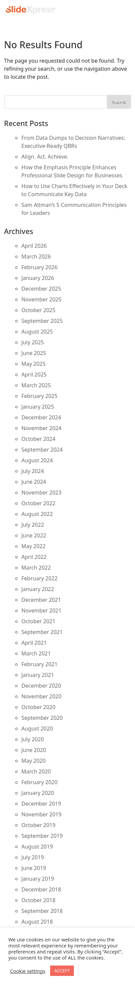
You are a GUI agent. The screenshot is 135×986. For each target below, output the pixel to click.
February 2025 (39, 396)
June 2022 (33, 535)
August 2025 (37, 331)
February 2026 (39, 267)
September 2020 (42, 717)
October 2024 (38, 439)
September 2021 (42, 632)
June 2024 (33, 481)
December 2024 (41, 417)
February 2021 (39, 664)
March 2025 (36, 385)
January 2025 (37, 406)
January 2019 (37, 878)
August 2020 (37, 728)
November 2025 (41, 299)
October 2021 (38, 621)
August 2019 (37, 846)
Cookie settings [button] (27, 971)
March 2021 (36, 653)
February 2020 (39, 782)
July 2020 (32, 739)
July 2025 (32, 342)
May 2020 (33, 760)
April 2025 (34, 374)
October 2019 (38, 825)
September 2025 (42, 321)
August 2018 (37, 921)
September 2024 (42, 449)
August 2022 (37, 514)
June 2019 (33, 868)
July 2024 (32, 471)
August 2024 (37, 460)
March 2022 (36, 567)
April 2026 (34, 245)
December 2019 (41, 803)
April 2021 (34, 642)
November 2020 (41, 696)
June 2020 (33, 750)
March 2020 (36, 771)
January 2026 (37, 278)
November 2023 (41, 492)
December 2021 (41, 599)
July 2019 (32, 857)
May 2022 (33, 546)
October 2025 (38, 310)
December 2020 (41, 685)
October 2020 (38, 707)
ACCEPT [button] (62, 971)
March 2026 (36, 256)
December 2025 (41, 288)
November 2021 (41, 610)
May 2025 (33, 363)
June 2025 (33, 353)
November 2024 (41, 428)
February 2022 (39, 578)
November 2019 (41, 814)
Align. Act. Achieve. (45, 156)
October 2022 (38, 503)
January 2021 (37, 675)
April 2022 (34, 557)
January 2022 (37, 589)
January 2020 (37, 793)
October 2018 (38, 900)
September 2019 (42, 835)
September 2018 (42, 911)
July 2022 (32, 524)
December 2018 (41, 889)
